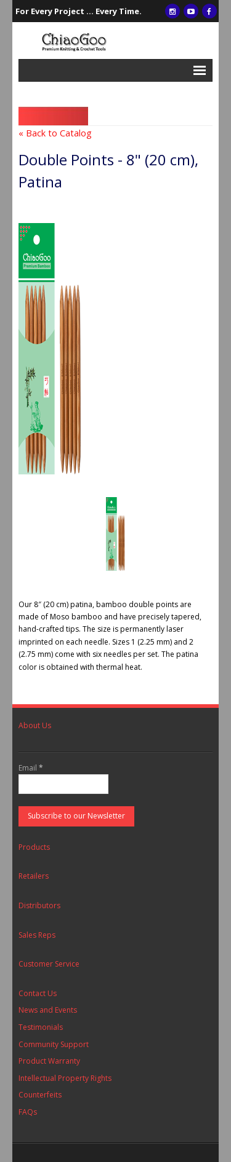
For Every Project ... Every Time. (78, 11)
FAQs (27, 1112)
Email (30, 768)
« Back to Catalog (55, 133)
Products (34, 847)
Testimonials (40, 1027)
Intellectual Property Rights (64, 1078)
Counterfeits (40, 1094)
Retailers (33, 876)
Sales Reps (36, 935)
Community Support (53, 1044)
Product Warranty (49, 1061)
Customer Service (48, 964)
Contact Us (37, 993)
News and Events (47, 1010)
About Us (34, 725)
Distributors (39, 905)
